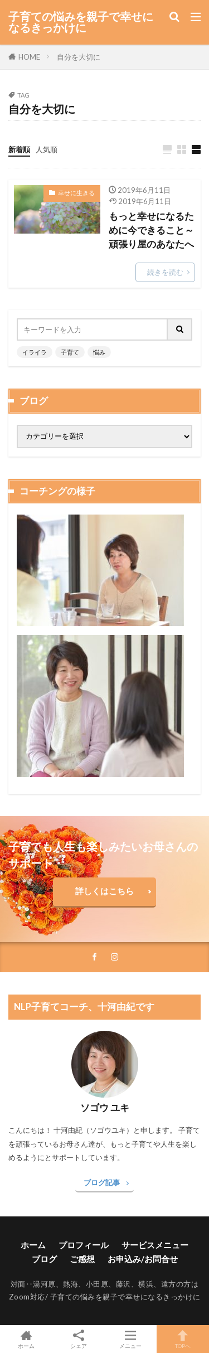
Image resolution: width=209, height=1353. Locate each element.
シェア (78, 1339)
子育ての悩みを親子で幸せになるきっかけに (80, 22)
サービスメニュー (154, 1245)
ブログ (44, 1259)
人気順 (46, 149)
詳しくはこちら (104, 891)
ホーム (33, 1245)
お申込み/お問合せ (143, 1259)
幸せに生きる (76, 192)
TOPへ (183, 1339)
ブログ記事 (102, 1182)
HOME (29, 56)
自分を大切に (78, 56)
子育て (70, 352)
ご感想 (82, 1259)
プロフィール (84, 1245)
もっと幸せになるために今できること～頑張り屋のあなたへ (151, 230)
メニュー (131, 1339)
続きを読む (165, 272)
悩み (99, 352)
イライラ (34, 352)
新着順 (19, 149)
